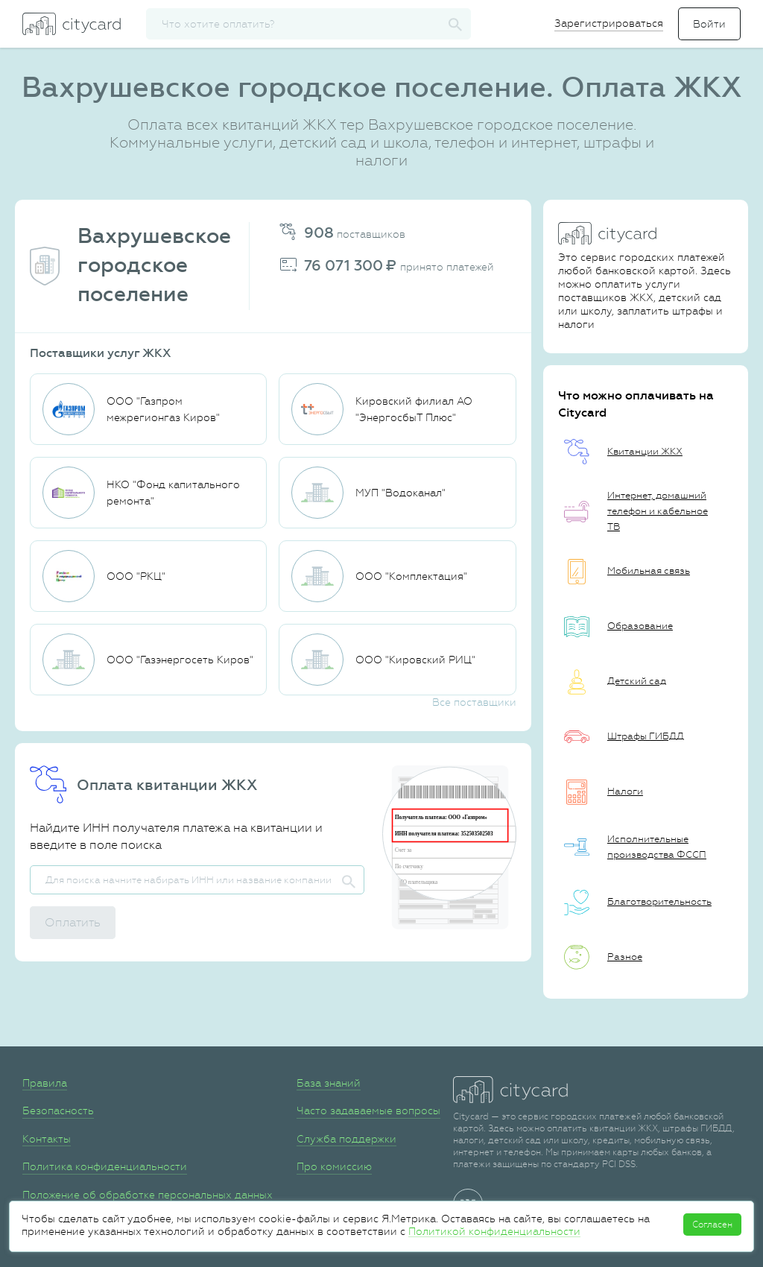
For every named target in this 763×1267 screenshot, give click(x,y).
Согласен (712, 1224)
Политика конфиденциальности (104, 1166)
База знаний (329, 1083)
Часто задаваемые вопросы (368, 1110)
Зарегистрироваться (608, 23)
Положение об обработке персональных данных (147, 1195)
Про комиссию (334, 1166)
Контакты (46, 1139)
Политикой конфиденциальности (494, 1231)
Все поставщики (474, 702)
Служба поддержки (346, 1139)
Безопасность (58, 1110)
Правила (44, 1083)
